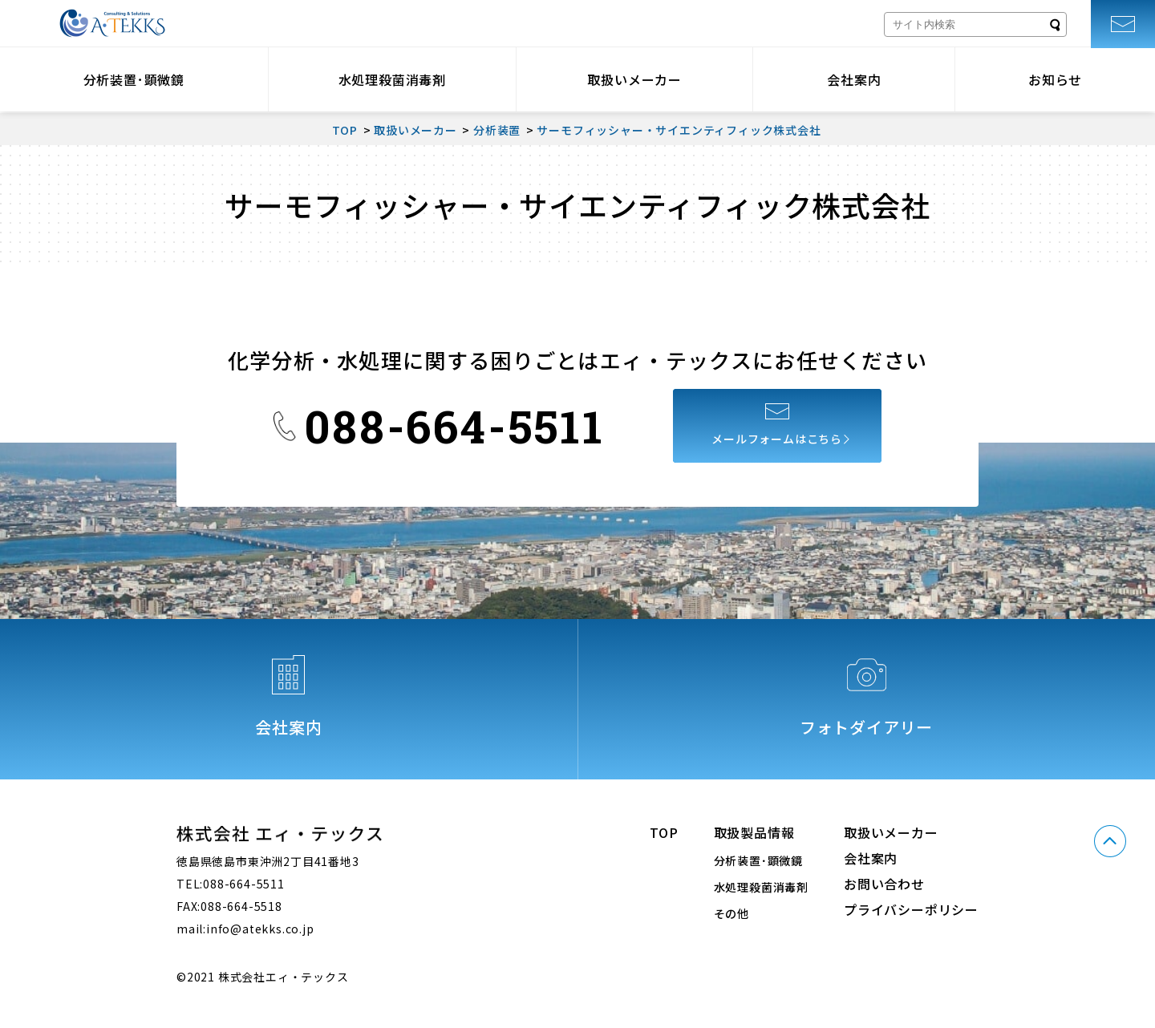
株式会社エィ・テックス (112, 23)
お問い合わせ (884, 883)
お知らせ (1055, 79)
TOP (664, 832)
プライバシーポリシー (911, 909)
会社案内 (854, 79)
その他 (731, 913)
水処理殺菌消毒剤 (392, 79)
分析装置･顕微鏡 (133, 79)
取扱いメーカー (634, 79)
